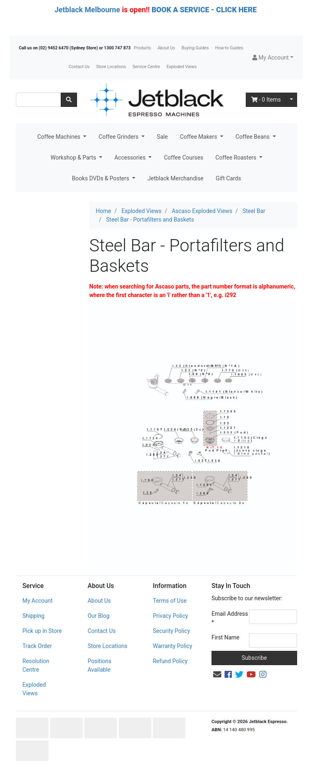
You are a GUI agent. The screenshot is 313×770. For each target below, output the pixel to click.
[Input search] (38, 100)
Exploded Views (182, 66)
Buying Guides (195, 48)
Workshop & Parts (74, 157)
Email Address (230, 618)
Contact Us (79, 66)
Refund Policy (170, 661)
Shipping (33, 615)
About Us (166, 48)
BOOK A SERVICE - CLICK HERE (204, 9)
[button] (273, 57)
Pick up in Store (42, 631)
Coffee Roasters (237, 157)
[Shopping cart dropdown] (291, 100)
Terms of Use (170, 600)
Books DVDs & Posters (101, 178)
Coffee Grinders (119, 136)
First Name (225, 637)
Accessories (131, 157)
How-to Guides (229, 48)
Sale (162, 136)
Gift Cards (228, 178)
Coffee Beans (253, 136)
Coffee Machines (59, 136)
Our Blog (99, 615)
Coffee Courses (183, 157)
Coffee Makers (199, 136)
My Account (37, 600)
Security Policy (171, 631)
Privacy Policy (170, 615)
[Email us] (217, 674)
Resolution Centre (35, 665)
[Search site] (69, 100)
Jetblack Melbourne (87, 9)
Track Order (37, 646)
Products (142, 48)
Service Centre (146, 66)
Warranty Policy (172, 646)
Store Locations (111, 66)
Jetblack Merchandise (175, 178)
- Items (266, 99)
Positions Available (99, 665)
